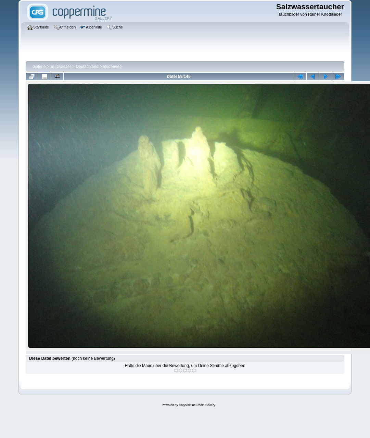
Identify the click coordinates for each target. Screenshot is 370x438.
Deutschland (87, 66)
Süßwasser (60, 66)
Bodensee (112, 66)
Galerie (39, 66)
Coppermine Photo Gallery (197, 405)
